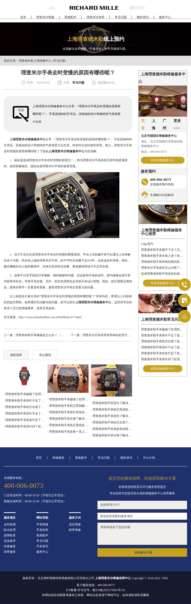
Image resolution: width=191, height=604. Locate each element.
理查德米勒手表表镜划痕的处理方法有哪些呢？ (163, 261)
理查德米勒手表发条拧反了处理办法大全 (163, 353)
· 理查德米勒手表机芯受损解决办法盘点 (68, 405)
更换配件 (70, 18)
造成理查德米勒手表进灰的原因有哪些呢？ (163, 273)
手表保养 (42, 529)
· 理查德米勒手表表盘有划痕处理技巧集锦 (111, 429)
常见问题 (121, 18)
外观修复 (10, 546)
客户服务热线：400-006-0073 (95, 585)
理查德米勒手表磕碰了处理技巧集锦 (163, 329)
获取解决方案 (143, 552)
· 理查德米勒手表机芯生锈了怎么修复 (111, 422)
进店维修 (75, 524)
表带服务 (10, 551)
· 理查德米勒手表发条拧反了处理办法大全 (24, 420)
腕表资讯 (143, 18)
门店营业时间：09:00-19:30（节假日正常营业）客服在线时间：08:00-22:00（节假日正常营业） (35, 498)
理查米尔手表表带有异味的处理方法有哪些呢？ (114, 335)
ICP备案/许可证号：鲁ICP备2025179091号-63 (95, 590)
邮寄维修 (75, 529)
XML (165, 578)
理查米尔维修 (45, 18)
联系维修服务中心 (163, 160)
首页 (23, 18)
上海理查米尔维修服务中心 (28, 139)
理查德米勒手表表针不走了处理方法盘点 (163, 347)
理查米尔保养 (95, 18)
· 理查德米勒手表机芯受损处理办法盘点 (68, 425)
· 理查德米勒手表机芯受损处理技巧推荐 (111, 409)
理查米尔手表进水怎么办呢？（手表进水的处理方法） (163, 267)
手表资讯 (42, 546)
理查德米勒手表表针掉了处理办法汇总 (163, 359)
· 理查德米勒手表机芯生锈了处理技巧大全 (24, 407)
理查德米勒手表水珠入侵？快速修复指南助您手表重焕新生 (163, 255)
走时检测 (10, 524)
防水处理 (10, 529)
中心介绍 (149, 457)
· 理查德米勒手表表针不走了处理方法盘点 (24, 413)
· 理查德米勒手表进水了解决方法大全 (111, 403)
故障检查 (10, 535)
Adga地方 (147, 244)
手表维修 (42, 524)
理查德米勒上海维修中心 (35, 60)
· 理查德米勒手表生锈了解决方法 (111, 435)
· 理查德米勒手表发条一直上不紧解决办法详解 (68, 431)
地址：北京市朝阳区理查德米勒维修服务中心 (162, 144)
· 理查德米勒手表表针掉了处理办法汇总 (24, 426)
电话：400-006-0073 (154, 151)
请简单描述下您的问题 (142, 533)
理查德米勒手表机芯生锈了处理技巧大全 (163, 341)
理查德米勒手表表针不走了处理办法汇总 (163, 335)
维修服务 (58, 457)
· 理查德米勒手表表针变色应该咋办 (68, 412)
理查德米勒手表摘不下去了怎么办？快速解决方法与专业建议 (163, 250)
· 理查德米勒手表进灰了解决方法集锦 (111, 416)
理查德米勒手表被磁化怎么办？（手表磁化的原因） (50, 335)
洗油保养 (10, 540)
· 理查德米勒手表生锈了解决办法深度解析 (68, 418)
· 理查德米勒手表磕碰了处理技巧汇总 (68, 399)
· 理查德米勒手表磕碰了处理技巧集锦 (24, 394)
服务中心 (165, 18)
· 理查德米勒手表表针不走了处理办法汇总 (24, 400)
